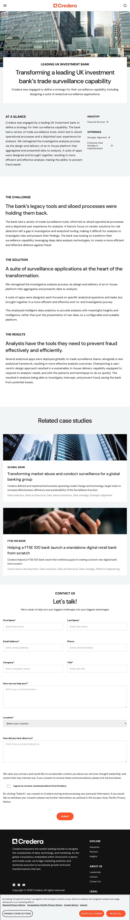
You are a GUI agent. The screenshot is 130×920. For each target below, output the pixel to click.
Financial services (98, 121)
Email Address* (11, 641)
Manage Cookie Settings (17, 915)
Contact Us (95, 881)
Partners (94, 851)
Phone (70, 641)
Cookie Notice (71, 906)
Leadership (95, 872)
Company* (9, 662)
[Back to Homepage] (65, 5)
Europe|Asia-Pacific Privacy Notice (44, 906)
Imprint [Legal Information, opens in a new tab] (83, 906)
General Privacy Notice (13, 906)
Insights (93, 856)
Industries (94, 847)
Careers (94, 876)
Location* (8, 717)
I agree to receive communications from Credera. (40, 785)
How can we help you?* (15, 683)
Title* (70, 662)
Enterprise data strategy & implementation (100, 145)
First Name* (9, 620)
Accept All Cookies (91, 915)
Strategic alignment (99, 137)
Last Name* (73, 620)
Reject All (116, 915)
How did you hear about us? (18, 738)
